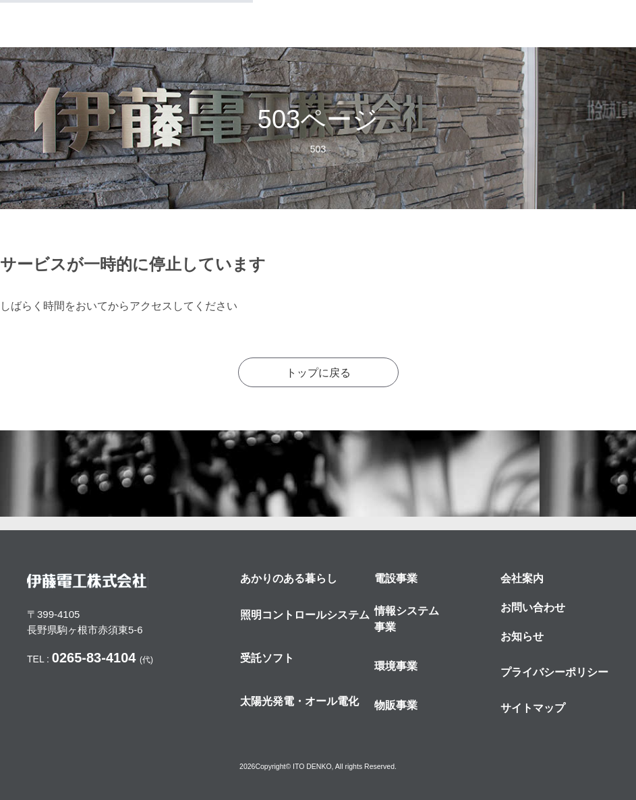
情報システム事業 (406, 619)
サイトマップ (532, 708)
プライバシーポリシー (554, 672)
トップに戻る (318, 372)
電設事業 (395, 578)
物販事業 (395, 705)
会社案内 (522, 578)
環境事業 (395, 666)
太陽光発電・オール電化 (299, 701)
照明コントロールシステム (305, 615)
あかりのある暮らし (288, 578)
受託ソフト (267, 658)
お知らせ (522, 636)
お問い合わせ (532, 607)
